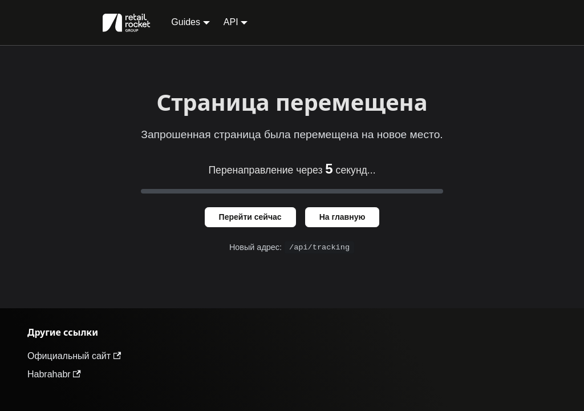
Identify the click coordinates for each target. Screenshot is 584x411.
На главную (342, 216)
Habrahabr (54, 374)
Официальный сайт (74, 356)
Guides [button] (185, 22)
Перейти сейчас (250, 216)
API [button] (231, 22)
